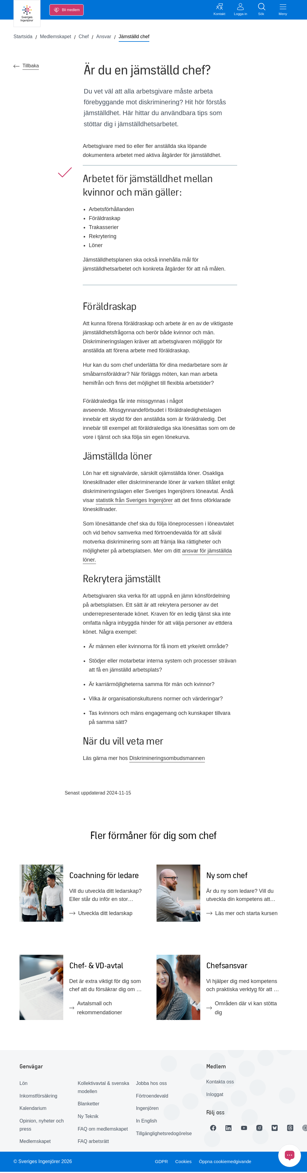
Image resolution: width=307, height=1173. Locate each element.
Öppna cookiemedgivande (227, 1162)
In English (146, 1122)
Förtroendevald (152, 1097)
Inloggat (214, 1095)
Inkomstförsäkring (38, 1097)
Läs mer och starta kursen (242, 915)
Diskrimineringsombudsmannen (167, 759)
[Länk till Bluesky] (282, 1129)
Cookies (183, 1162)
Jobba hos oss (151, 1084)
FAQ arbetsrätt (93, 1142)
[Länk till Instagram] (265, 1129)
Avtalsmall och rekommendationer (95, 1009)
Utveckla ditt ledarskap (101, 915)
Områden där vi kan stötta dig (241, 1009)
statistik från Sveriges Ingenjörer (134, 501)
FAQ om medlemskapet (103, 1130)
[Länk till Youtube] (248, 1129)
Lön (23, 1084)
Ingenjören (147, 1109)
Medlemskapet (35, 1142)
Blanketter (88, 1105)
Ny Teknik (88, 1117)
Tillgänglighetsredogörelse (162, 1134)
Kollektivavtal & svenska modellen (103, 1088)
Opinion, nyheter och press (41, 1126)
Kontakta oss (220, 1083)
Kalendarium (32, 1109)
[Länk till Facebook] (215, 1129)
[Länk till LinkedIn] (231, 1129)
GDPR (160, 1162)
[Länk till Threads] (299, 1129)
